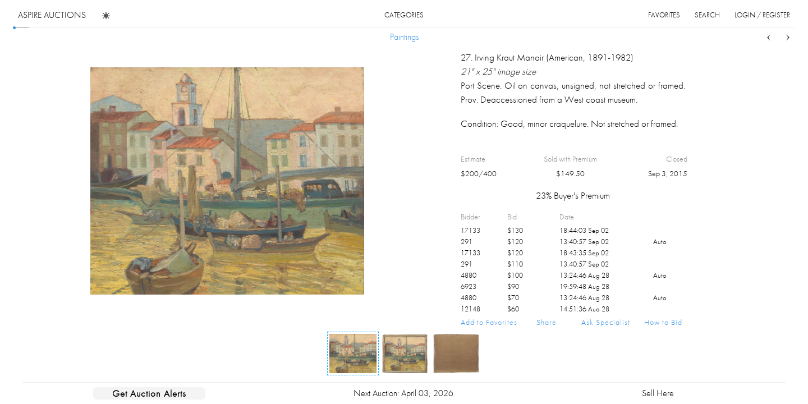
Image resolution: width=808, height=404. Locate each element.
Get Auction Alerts (149, 393)
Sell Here (658, 393)
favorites (664, 15)
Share (546, 322)
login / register (762, 15)
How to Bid (663, 322)
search (707, 15)
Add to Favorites (489, 322)
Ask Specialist (605, 322)
